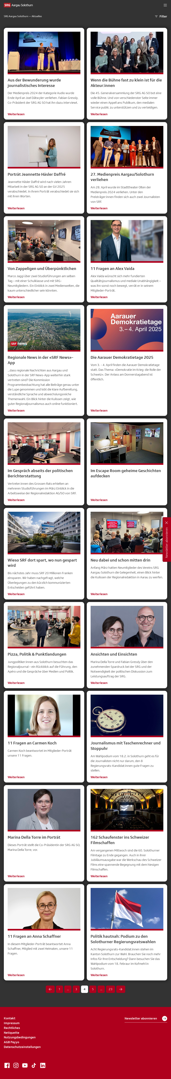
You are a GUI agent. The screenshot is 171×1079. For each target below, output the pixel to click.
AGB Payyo (11, 1042)
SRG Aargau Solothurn (16, 16)
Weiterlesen (16, 114)
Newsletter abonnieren (146, 1018)
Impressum (12, 1023)
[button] (165, 5)
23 (110, 989)
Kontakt (9, 1018)
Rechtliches (12, 1028)
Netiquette (11, 1032)
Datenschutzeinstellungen (22, 1047)
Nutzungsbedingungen (20, 1037)
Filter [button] (160, 16)
